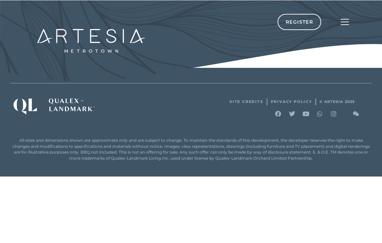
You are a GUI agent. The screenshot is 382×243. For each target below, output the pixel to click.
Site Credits (246, 102)
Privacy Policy (291, 102)
